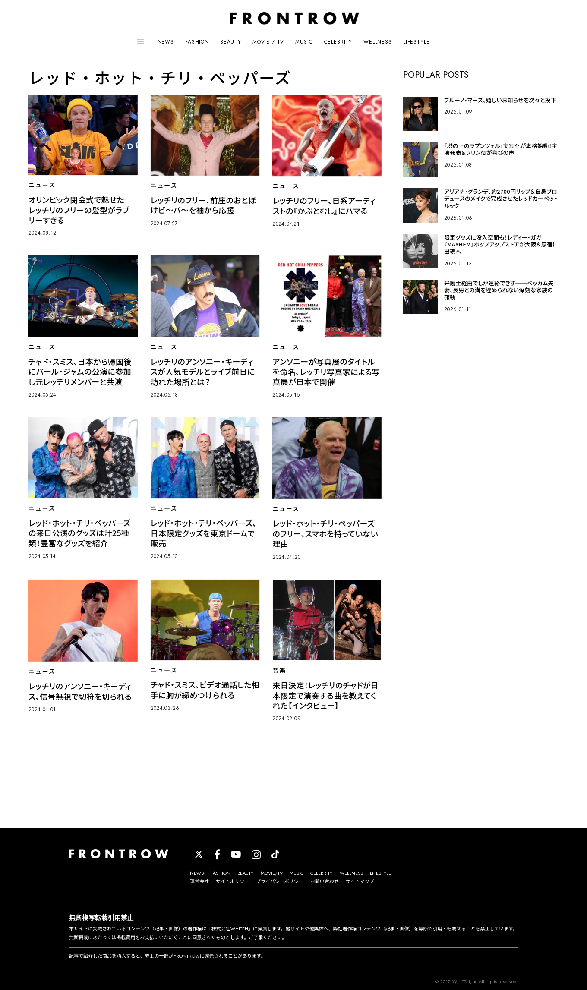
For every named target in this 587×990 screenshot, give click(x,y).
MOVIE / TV (268, 42)
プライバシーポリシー (279, 881)
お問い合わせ (324, 881)
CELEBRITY (338, 42)
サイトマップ (360, 881)
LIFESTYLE (416, 42)
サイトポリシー (232, 881)
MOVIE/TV (272, 873)
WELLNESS (377, 42)
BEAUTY (230, 42)
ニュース (42, 185)
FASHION (197, 42)
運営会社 (199, 881)
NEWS (166, 42)
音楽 (279, 670)
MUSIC (303, 42)
